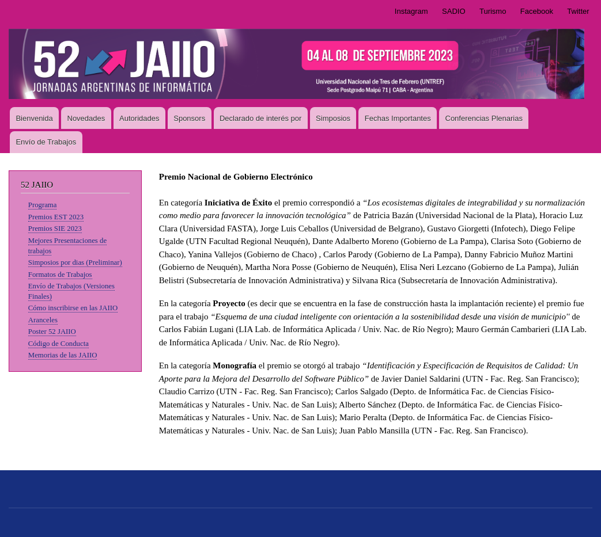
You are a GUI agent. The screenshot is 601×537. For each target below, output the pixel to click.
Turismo (492, 11)
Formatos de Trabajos (60, 275)
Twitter (578, 11)
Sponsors (189, 118)
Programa (42, 205)
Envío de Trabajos (46, 142)
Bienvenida (34, 118)
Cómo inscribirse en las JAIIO (73, 308)
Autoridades (139, 118)
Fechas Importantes (398, 118)
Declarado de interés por (260, 118)
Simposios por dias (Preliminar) (75, 262)
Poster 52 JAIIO (52, 331)
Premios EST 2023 (56, 217)
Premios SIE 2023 (55, 228)
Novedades (86, 118)
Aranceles (43, 320)
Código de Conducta (58, 344)
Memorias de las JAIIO (62, 355)
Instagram (411, 11)
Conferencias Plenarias (484, 118)
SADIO (453, 11)
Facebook (536, 11)
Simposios (333, 118)
